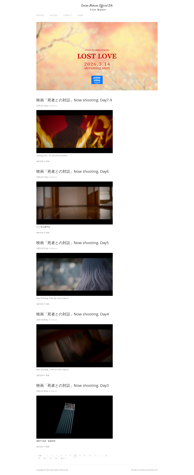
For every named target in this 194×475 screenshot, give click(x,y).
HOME (80, 15)
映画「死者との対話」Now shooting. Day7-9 (74, 99)
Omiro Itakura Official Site (97, 6)
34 (45, 458)
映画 (47, 161)
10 (90, 455)
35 (50, 458)
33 (39, 458)
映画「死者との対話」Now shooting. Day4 (72, 314)
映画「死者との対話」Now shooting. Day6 (72, 171)
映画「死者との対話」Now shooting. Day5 (72, 242)
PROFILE (40, 15)
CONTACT (67, 15)
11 (96, 455)
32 (106, 455)
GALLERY (54, 15)
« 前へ (40, 455)
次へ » (63, 458)
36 (56, 458)
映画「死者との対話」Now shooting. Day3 (72, 385)
